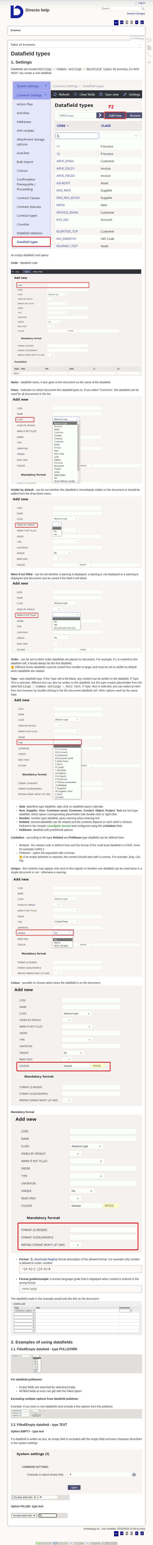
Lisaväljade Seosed (59, 825)
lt (131, 22)
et (122, 22)
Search (143, 8)
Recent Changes (136, 13)
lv (137, 22)
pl (142, 22)
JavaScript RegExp (46, 1259)
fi (127, 22)
